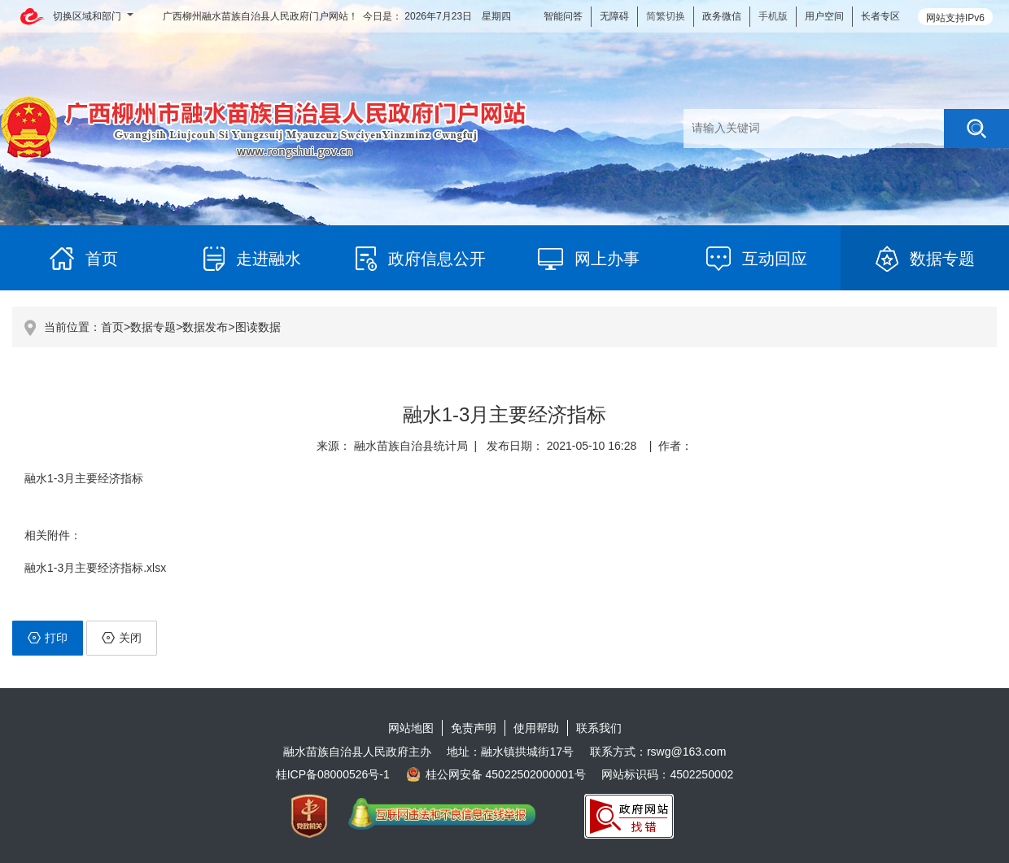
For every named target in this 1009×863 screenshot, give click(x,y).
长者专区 (880, 16)
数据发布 (205, 326)
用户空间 (824, 16)
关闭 (122, 637)
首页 (112, 326)
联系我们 (599, 727)
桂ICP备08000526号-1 (333, 774)
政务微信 (721, 16)
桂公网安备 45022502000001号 (496, 774)
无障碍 (614, 16)
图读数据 (258, 326)
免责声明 (473, 727)
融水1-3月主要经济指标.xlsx (95, 567)
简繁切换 (665, 16)
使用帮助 (536, 727)
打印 (48, 637)
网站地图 (411, 727)
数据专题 (153, 326)
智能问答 (563, 16)
